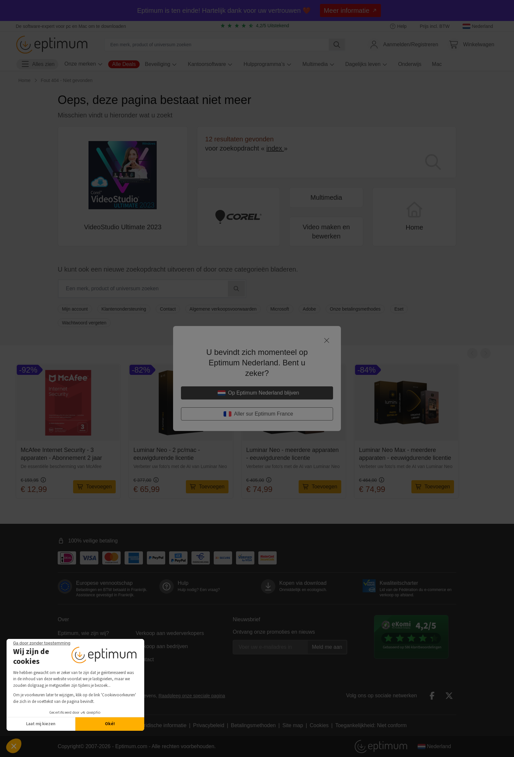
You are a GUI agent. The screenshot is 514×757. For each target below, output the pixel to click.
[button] (14, 746)
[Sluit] (326, 340)
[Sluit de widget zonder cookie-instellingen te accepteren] (42, 643)
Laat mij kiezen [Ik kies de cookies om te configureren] (40, 724)
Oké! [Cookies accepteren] (110, 724)
